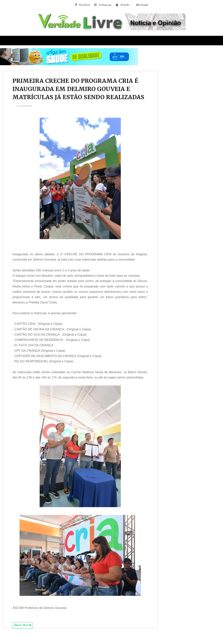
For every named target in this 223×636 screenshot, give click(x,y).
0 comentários (24, 106)
